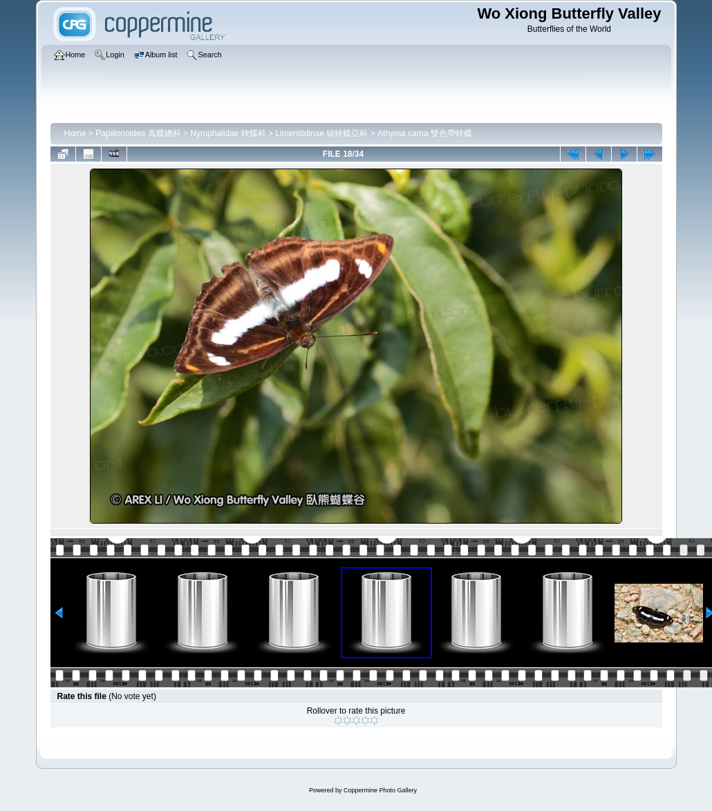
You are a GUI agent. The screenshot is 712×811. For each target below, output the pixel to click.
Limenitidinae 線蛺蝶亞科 (321, 133)
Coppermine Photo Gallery (380, 790)
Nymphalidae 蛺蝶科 (227, 133)
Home (75, 133)
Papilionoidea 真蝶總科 (137, 133)
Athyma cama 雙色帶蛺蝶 (424, 133)
